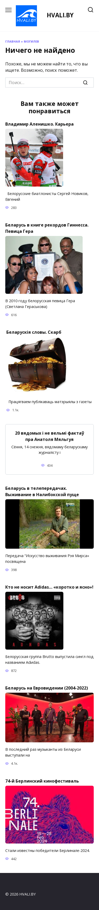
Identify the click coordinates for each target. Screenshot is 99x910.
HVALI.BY (60, 15)
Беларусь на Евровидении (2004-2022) (46, 688)
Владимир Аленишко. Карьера (39, 124)
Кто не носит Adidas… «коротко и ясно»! (49, 587)
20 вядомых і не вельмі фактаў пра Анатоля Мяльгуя (49, 436)
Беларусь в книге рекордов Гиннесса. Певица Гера (46, 228)
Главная (12, 41)
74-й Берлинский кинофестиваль (42, 781)
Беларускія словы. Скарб (33, 332)
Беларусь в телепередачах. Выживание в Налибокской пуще (42, 491)
